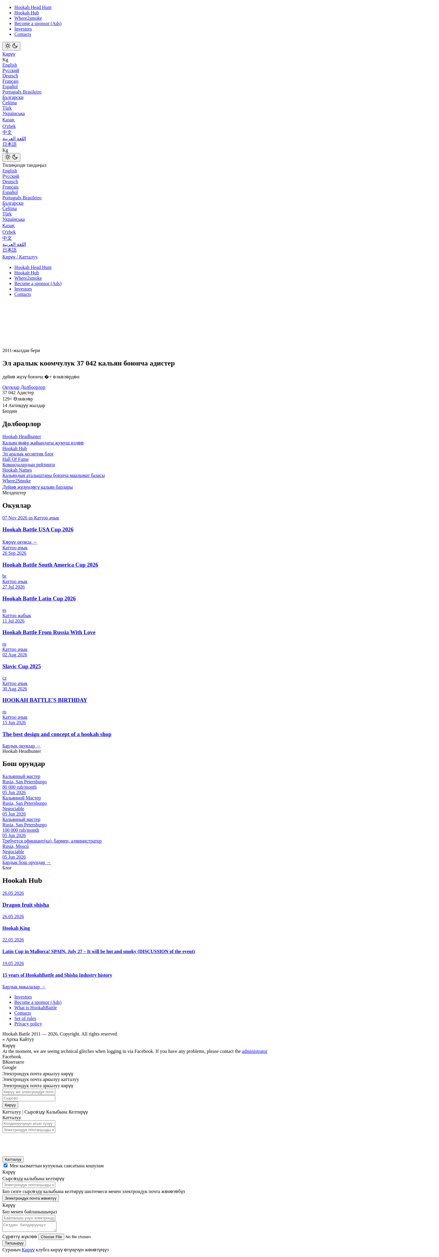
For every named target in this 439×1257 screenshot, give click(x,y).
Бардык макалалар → (24, 986)
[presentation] (41, 1143)
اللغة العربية (14, 138)
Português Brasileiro (22, 91)
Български (13, 97)
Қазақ (8, 119)
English (9, 65)
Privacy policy (28, 1023)
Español (10, 86)
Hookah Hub (26, 12)
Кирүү (8, 53)
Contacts (22, 34)
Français (10, 81)
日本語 (9, 144)
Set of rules (25, 1018)
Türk (7, 108)
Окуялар (10, 387)
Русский (10, 70)
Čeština (9, 102)
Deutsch (10, 75)
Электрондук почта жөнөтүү (30, 1198)
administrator (254, 1051)
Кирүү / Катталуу (20, 256)
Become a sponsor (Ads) (38, 23)
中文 (7, 132)
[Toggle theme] (11, 46)
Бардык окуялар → (21, 745)
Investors (23, 28)
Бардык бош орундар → (26, 862)
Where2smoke (28, 18)
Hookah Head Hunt (32, 7)
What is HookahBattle (35, 1007)
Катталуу (13, 1159)
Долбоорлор (33, 387)
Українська (13, 113)
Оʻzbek (9, 126)
